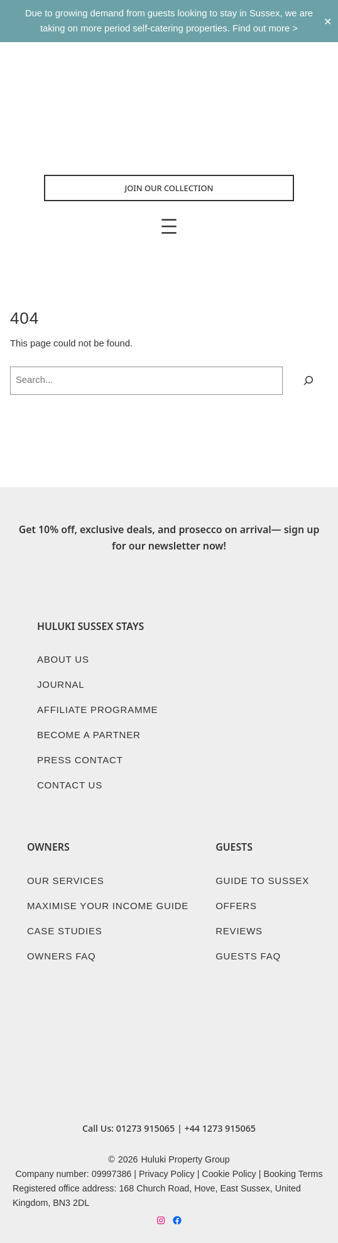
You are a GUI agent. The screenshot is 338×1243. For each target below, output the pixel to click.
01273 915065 (145, 1128)
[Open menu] (169, 226)
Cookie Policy (229, 1174)
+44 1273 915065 (220, 1128)
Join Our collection (169, 188)
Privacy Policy (167, 1174)
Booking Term (290, 1174)
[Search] (308, 381)
